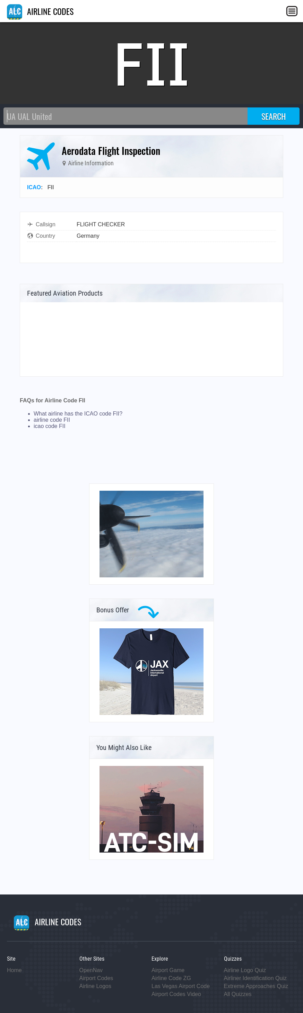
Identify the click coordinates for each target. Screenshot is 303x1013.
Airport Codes (96, 978)
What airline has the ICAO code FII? (78, 414)
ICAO (34, 187)
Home (14, 970)
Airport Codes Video (176, 994)
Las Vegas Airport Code (181, 986)
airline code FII (52, 420)
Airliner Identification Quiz (255, 978)
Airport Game (168, 970)
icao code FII (50, 426)
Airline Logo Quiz (245, 970)
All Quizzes (238, 994)
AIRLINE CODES (40, 11)
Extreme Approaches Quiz (256, 986)
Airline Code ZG (171, 978)
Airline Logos (95, 986)
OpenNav (91, 970)
